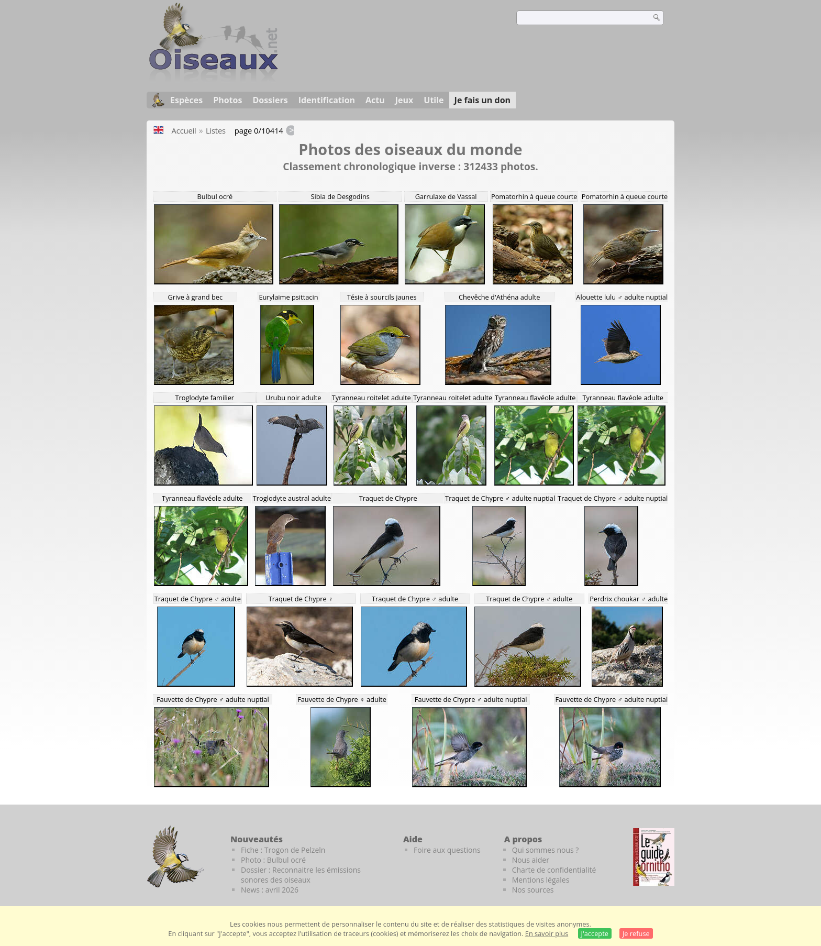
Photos (227, 100)
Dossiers (269, 100)
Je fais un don (482, 100)
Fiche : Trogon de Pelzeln (283, 850)
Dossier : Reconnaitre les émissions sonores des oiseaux (301, 875)
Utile (433, 100)
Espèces (186, 100)
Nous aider (530, 860)
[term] (577, 18)
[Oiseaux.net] (213, 80)
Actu (375, 100)
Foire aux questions (447, 850)
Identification (326, 100)
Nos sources (533, 890)
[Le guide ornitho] (653, 857)
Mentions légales (541, 880)
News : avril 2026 (269, 890)
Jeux (404, 100)
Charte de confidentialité (554, 870)
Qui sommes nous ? (545, 850)
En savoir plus (546, 933)
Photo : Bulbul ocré (273, 860)
